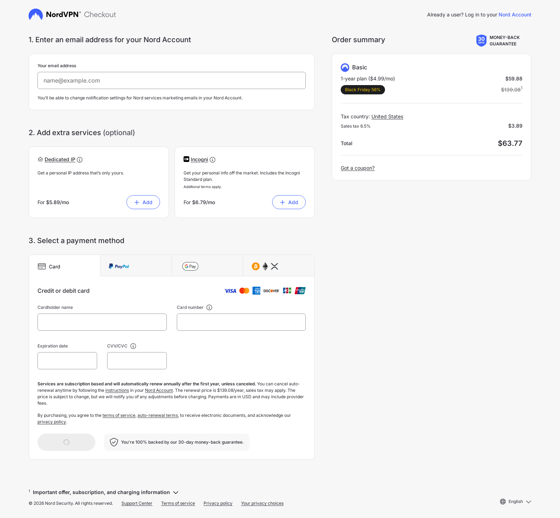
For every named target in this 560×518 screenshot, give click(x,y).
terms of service (118, 415)
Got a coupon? (358, 168)
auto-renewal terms (158, 415)
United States (387, 116)
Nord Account (515, 14)
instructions (117, 390)
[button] (60, 159)
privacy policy (52, 421)
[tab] (64, 265)
